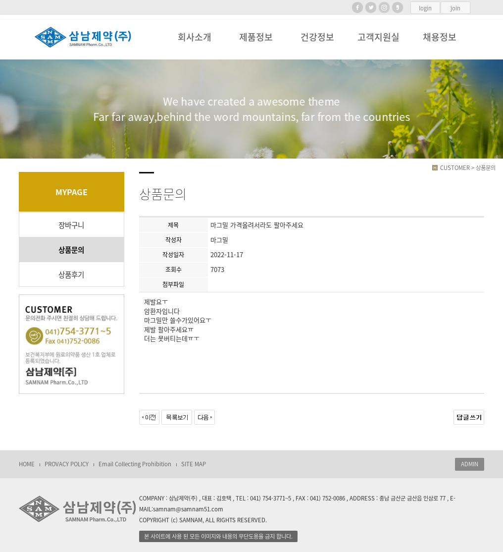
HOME (27, 464)
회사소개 (194, 37)
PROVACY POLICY (67, 464)
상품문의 (71, 249)
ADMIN (469, 464)
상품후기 (71, 274)
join (455, 8)
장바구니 (71, 225)
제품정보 (256, 37)
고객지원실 (378, 37)
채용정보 (439, 37)
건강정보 (317, 37)
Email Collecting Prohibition (135, 464)
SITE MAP (193, 464)
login (425, 8)
